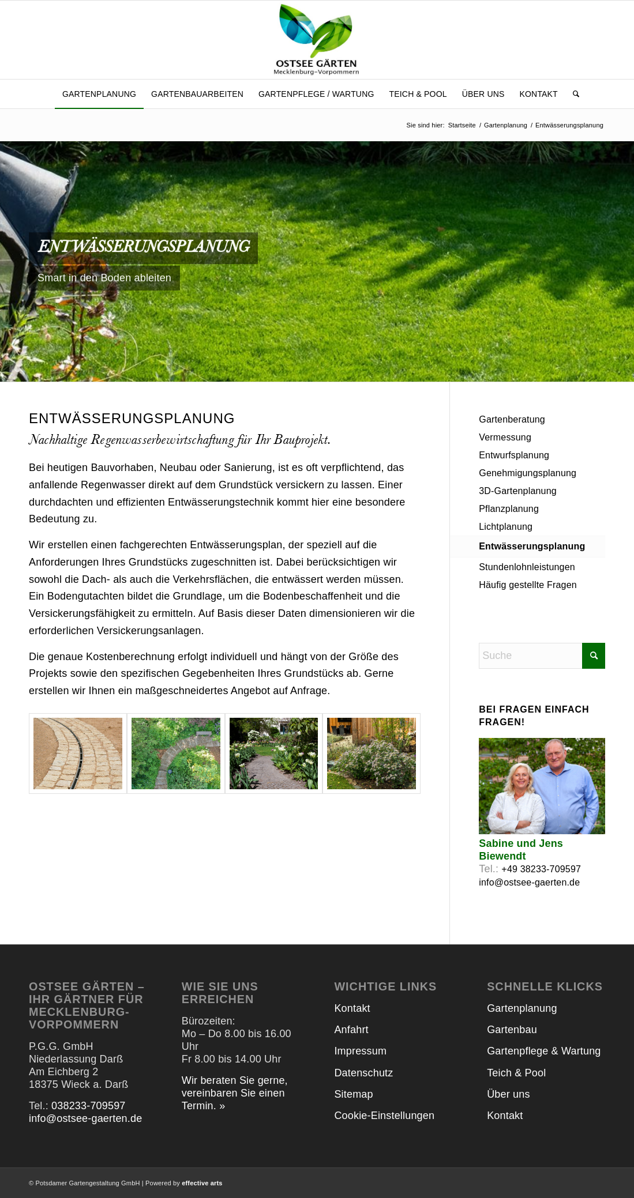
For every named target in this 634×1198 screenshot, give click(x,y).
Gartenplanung (522, 1008)
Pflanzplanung (509, 509)
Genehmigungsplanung (527, 473)
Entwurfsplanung (514, 455)
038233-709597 (88, 1106)
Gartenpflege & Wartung (544, 1051)
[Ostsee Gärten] (317, 40)
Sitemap (353, 1094)
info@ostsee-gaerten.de (529, 882)
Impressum (360, 1051)
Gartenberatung (512, 419)
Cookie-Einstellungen (384, 1115)
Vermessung (505, 437)
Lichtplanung (505, 527)
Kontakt (352, 1008)
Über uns (508, 1094)
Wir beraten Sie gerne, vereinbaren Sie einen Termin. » (235, 1093)
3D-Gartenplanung (518, 491)
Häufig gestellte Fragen (528, 585)
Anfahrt (351, 1029)
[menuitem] (99, 94)
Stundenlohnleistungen (527, 567)
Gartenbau (512, 1029)
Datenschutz (363, 1073)
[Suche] (572, 94)
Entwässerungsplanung (532, 546)
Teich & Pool (516, 1073)
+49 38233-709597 (541, 869)
